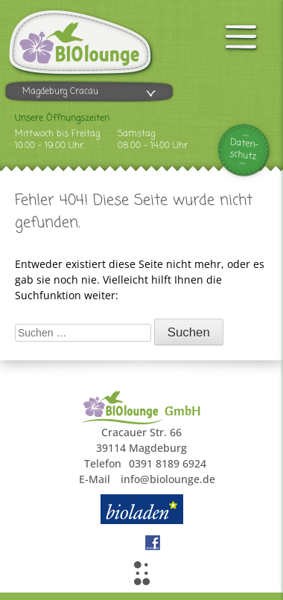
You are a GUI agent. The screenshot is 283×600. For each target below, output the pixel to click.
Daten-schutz (244, 149)
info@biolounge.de (168, 479)
